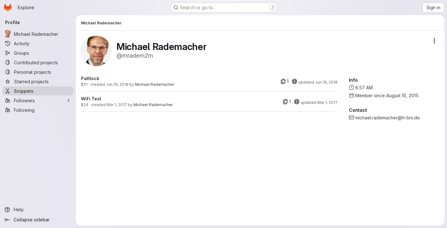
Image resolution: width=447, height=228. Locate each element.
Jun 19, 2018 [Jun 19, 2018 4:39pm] (117, 84)
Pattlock (90, 78)
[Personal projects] (38, 71)
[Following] (38, 109)
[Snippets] (38, 90)
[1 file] (284, 81)
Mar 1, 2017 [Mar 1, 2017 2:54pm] (117, 104)
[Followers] (38, 100)
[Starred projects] (38, 81)
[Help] (38, 209)
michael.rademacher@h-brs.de (387, 117)
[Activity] (38, 43)
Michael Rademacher (154, 84)
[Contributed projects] (38, 62)
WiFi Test (91, 98)
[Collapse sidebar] (38, 219)
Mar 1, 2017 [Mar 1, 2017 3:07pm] (327, 102)
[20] (294, 81)
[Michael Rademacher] (38, 33)
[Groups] (38, 52)
